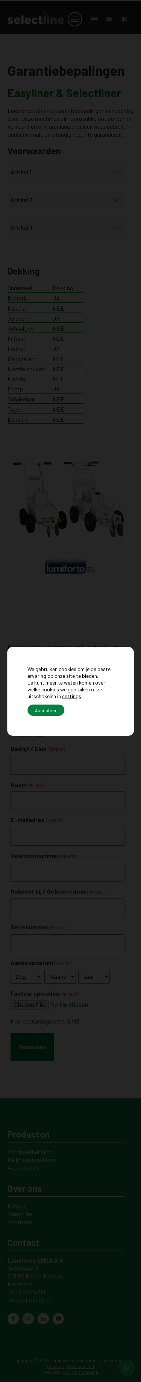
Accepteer (46, 710)
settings (71, 696)
